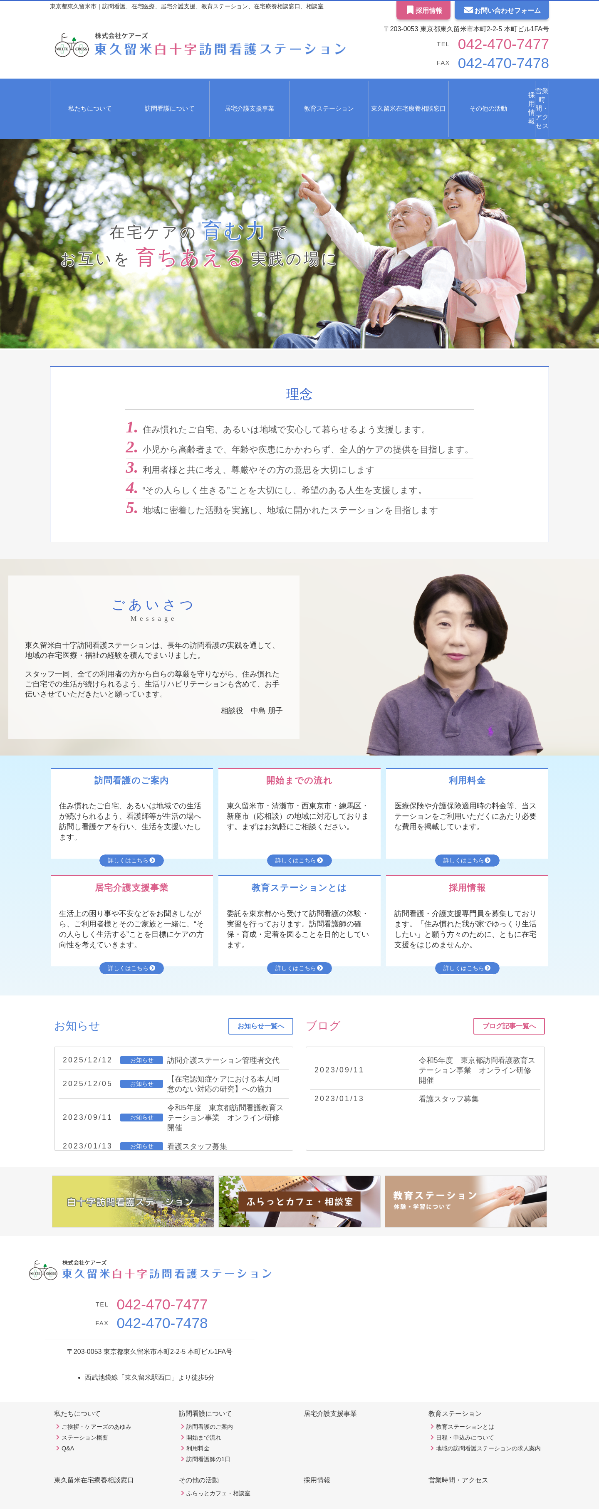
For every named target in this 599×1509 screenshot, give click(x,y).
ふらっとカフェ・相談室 (218, 1466)
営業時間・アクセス (516, 90)
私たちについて (77, 1386)
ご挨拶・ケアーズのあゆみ (96, 1400)
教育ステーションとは (465, 1400)
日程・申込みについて (465, 1411)
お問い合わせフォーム (502, 10)
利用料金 (198, 1421)
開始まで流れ (203, 1411)
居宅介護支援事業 (207, 90)
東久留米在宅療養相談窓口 (349, 90)
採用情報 (424, 10)
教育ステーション (455, 1386)
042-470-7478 (491, 63)
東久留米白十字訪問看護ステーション (289, 1500)
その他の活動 (199, 1453)
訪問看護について (205, 1386)
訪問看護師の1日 (208, 1432)
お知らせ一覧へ (261, 999)
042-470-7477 (491, 44)
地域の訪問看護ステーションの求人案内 (488, 1421)
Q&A (68, 1421)
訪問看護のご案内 (209, 1400)
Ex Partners (319, 1492)
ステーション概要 (85, 1411)
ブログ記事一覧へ (509, 999)
